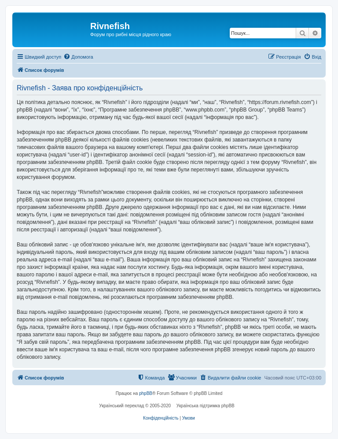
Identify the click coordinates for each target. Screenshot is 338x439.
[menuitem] (78, 57)
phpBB (145, 393)
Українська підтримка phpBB (205, 405)
